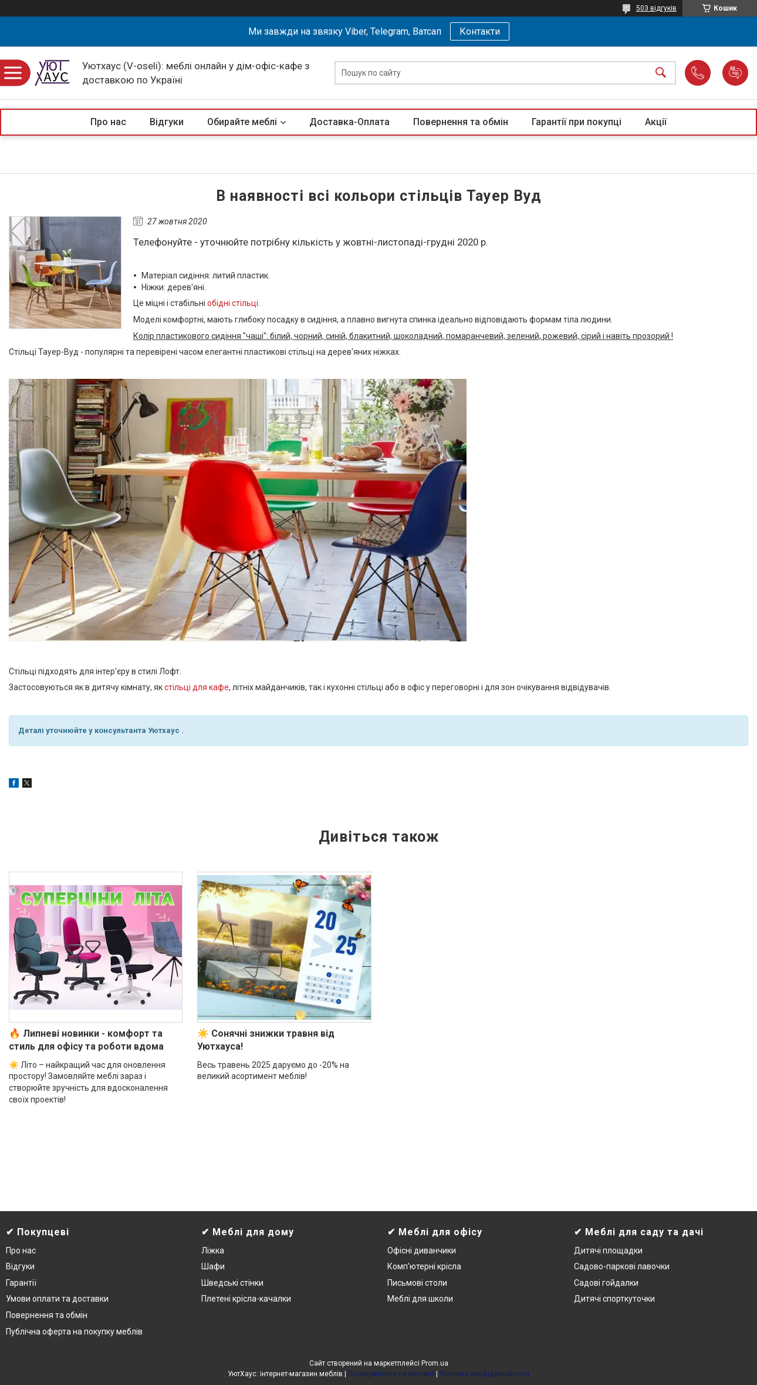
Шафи (213, 1266)
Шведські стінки (232, 1282)
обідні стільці (232, 303)
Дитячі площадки (608, 1250)
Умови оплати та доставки (57, 1298)
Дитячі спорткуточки (614, 1298)
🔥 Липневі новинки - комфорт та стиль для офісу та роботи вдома (86, 1040)
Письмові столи (417, 1282)
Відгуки (167, 121)
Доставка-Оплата (349, 121)
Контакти (479, 31)
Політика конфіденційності (484, 1374)
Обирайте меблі (242, 121)
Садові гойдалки (606, 1282)
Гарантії (21, 1282)
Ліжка (212, 1250)
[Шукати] (661, 73)
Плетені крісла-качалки (246, 1298)
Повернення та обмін (460, 121)
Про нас (108, 121)
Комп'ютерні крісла (424, 1266)
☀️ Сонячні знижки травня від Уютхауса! (265, 1040)
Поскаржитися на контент (391, 1374)
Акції (656, 121)
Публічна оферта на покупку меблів (74, 1331)
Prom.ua (434, 1363)
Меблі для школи (420, 1298)
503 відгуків (656, 8)
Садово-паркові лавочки (622, 1266)
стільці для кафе (196, 687)
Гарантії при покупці (576, 121)
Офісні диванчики (421, 1250)
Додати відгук (735, 73)
